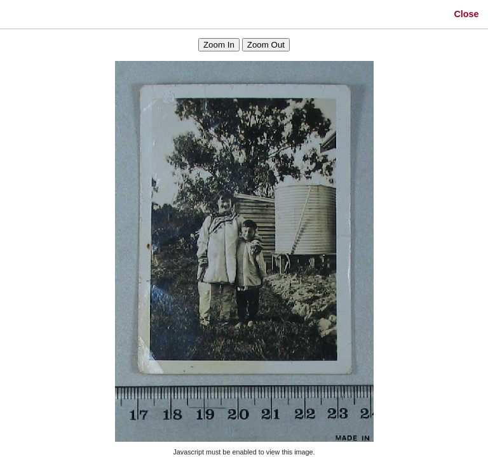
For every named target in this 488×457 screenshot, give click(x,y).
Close (466, 14)
